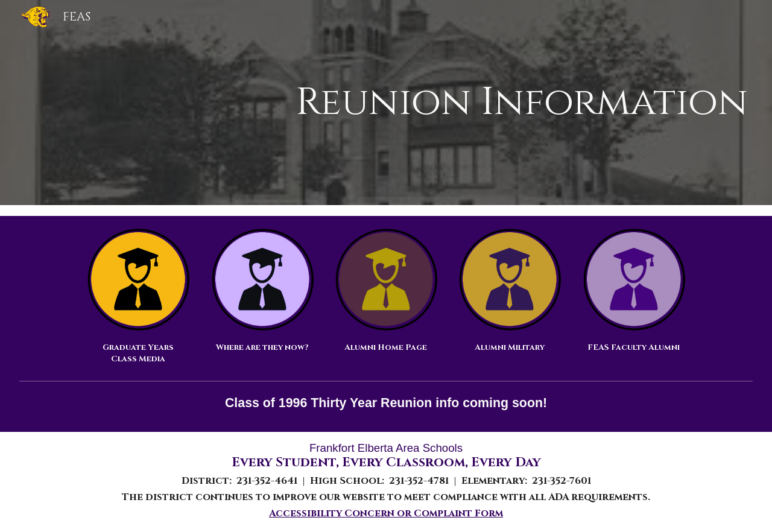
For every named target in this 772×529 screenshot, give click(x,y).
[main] (448, 103)
